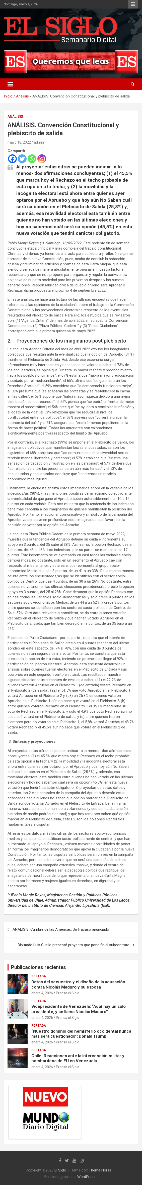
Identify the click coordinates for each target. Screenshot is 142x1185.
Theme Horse (100, 1170)
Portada (38, 976)
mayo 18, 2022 (19, 142)
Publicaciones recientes (38, 967)
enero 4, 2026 (42, 993)
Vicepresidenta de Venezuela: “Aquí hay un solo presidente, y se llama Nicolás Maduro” (78, 1009)
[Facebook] (12, 158)
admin (39, 142)
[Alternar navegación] (10, 84)
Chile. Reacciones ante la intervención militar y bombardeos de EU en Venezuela (77, 1058)
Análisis (15, 117)
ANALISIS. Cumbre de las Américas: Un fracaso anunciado (61, 929)
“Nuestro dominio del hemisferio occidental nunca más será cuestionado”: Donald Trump (81, 1034)
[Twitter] (22, 158)
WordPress (86, 1176)
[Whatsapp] (32, 158)
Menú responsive (133, 4)
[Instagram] (41, 158)
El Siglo (60, 1170)
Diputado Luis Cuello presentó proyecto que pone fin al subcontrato (73, 945)
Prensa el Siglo (67, 993)
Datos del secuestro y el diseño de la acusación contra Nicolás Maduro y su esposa (78, 984)
